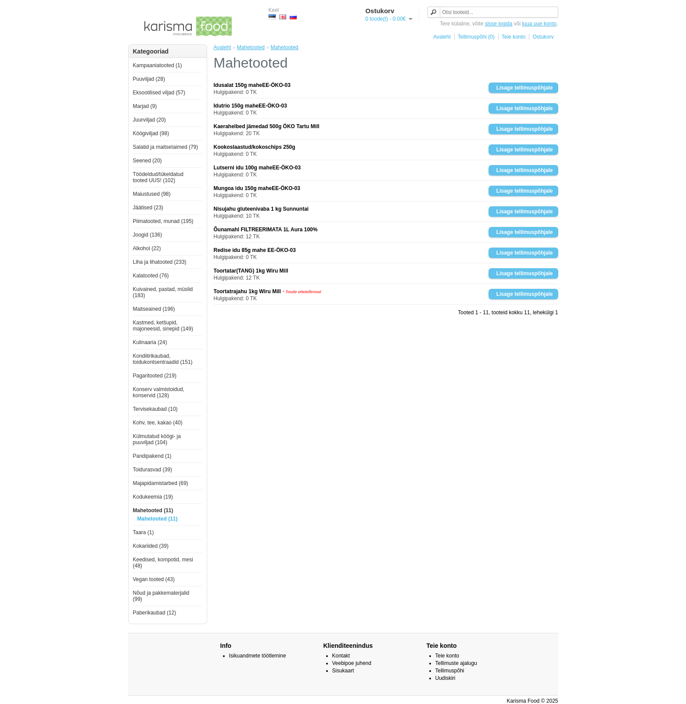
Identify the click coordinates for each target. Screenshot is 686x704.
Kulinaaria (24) (150, 342)
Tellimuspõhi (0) (476, 37)
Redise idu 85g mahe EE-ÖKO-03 (255, 250)
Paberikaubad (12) (154, 613)
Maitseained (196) (154, 309)
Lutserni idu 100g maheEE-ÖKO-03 (257, 168)
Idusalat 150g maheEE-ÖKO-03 (252, 85)
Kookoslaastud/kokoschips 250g (254, 147)
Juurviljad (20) (149, 120)
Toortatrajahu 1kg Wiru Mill (247, 291)
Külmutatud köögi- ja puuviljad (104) (157, 439)
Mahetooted (251, 47)
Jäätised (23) (148, 208)
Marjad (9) (145, 106)
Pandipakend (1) (152, 456)
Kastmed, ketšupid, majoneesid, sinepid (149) (163, 326)
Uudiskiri (445, 678)
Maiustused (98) (152, 194)
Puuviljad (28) (149, 79)
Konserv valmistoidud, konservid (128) (158, 392)
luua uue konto (539, 24)
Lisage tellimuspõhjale (524, 88)
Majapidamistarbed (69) (160, 483)
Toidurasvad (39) (152, 470)
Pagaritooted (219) (154, 376)
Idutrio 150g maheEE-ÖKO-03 (250, 106)
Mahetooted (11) (153, 510)
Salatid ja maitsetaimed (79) (165, 147)
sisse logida (499, 24)
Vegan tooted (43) (154, 579)
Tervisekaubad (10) (155, 409)
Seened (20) (147, 161)
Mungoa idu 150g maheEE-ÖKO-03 (257, 188)
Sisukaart (343, 671)
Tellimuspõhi (449, 671)
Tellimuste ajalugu (456, 663)
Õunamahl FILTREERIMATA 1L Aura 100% (266, 229)
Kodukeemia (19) (153, 497)
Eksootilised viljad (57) (159, 93)
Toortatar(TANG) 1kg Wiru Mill (251, 271)
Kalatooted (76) (151, 276)
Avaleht (442, 37)
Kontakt (341, 656)
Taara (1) (143, 532)
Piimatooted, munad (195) (163, 221)
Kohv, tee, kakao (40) (158, 423)
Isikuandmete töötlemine (257, 656)
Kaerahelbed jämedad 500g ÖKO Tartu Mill (267, 126)
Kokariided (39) (151, 546)
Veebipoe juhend (351, 663)
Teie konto (514, 37)
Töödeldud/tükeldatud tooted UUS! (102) (158, 177)
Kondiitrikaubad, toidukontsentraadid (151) (163, 359)
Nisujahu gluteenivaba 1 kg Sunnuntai (261, 209)
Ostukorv (542, 37)
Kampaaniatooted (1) (157, 65)
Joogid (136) (147, 235)
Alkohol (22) (147, 248)
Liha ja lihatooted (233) (160, 262)
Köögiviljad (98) (151, 133)
